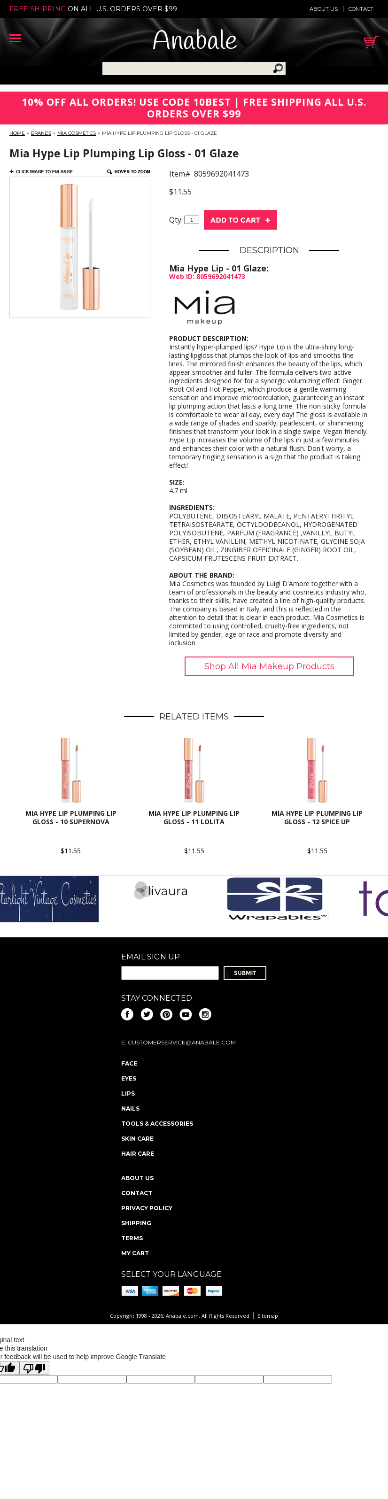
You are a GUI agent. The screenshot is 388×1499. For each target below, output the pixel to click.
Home (17, 133)
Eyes (128, 1078)
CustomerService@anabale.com (182, 1042)
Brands (41, 133)
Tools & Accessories (157, 1123)
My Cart (135, 1253)
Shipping (136, 1223)
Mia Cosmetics (76, 133)
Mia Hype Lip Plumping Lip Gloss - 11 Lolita (194, 817)
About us (324, 9)
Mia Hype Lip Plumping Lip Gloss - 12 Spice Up (317, 817)
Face (129, 1063)
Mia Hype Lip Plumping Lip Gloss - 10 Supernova (70, 817)
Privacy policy (146, 1208)
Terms (132, 1238)
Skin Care (137, 1138)
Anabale (194, 42)
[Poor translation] (34, 1368)
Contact (361, 9)
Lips (128, 1093)
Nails (130, 1108)
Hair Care (137, 1153)
